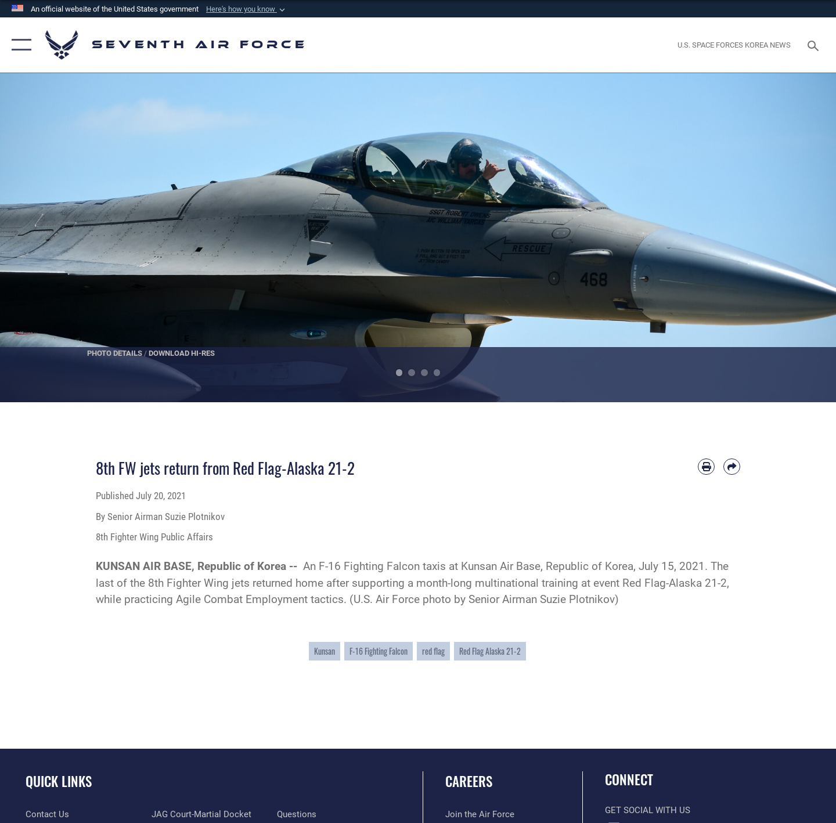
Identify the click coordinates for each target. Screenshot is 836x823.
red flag (433, 651)
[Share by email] (731, 467)
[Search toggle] (815, 44)
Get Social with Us (647, 810)
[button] (246, 9)
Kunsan (324, 651)
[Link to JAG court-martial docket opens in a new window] (201, 814)
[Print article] (706, 467)
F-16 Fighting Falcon (378, 651)
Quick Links (59, 781)
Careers (468, 781)
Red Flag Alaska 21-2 (490, 651)
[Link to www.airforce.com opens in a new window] (479, 814)
